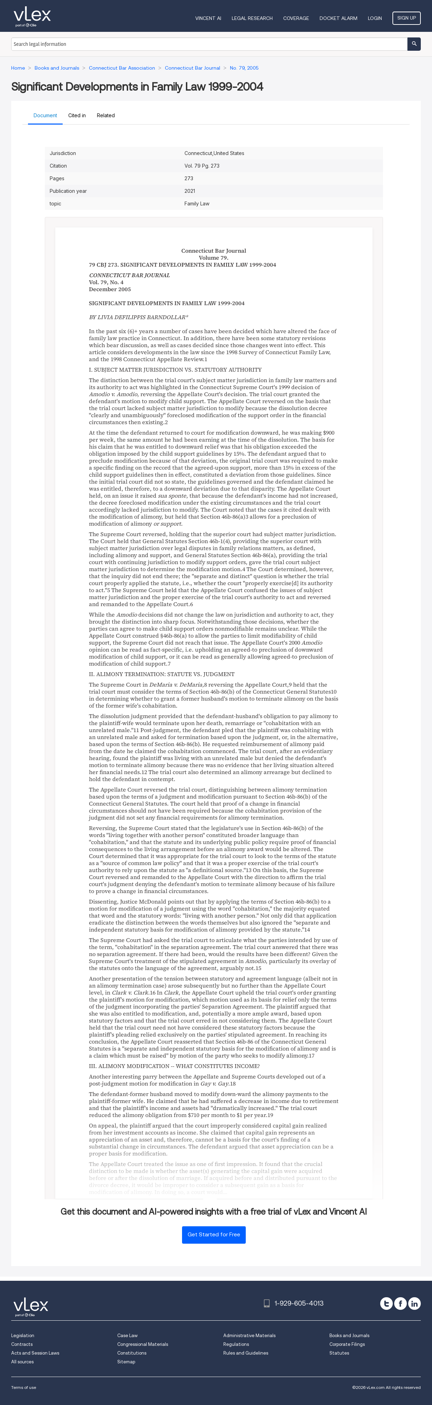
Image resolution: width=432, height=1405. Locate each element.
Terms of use (23, 1387)
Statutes (339, 1353)
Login (375, 18)
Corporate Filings (347, 1344)
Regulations (236, 1344)
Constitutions (131, 1353)
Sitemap (126, 1361)
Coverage (296, 18)
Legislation (22, 1335)
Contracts (22, 1344)
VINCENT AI (208, 18)
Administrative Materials (249, 1335)
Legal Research (252, 18)
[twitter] (386, 1303)
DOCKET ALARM (338, 18)
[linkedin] (414, 1303)
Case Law (127, 1335)
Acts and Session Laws (35, 1353)
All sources (22, 1361)
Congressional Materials (142, 1344)
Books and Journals (349, 1335)
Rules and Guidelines (245, 1353)
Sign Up (406, 18)
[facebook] (400, 1303)
